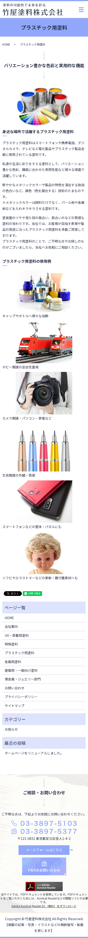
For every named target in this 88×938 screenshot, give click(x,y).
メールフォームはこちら (44, 849)
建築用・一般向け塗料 (21, 670)
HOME (6, 44)
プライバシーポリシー (21, 696)
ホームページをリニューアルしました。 (34, 753)
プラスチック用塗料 (19, 652)
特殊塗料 (11, 644)
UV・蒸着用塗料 (17, 635)
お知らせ (11, 729)
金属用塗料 (13, 661)
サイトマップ (14, 705)
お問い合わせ (14, 688)
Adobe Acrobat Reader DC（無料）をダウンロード (44, 906)
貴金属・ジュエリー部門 (23, 679)
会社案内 (11, 626)
